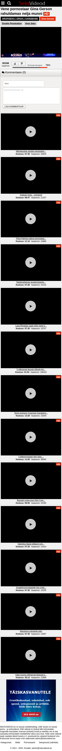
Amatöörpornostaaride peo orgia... (31, 587)
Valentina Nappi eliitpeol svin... (31, 544)
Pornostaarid (29, 742)
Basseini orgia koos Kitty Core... (31, 500)
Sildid (17, 742)
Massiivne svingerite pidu (31, 631)
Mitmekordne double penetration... (31, 151)
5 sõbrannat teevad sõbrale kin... (31, 369)
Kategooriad (5, 742)
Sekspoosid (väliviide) (48, 742)
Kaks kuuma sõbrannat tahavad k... (30, 675)
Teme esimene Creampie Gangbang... (31, 413)
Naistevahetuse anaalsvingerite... (31, 282)
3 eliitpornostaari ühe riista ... (31, 457)
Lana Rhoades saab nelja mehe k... (31, 326)
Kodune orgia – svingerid (31, 195)
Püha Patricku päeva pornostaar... (31, 238)
